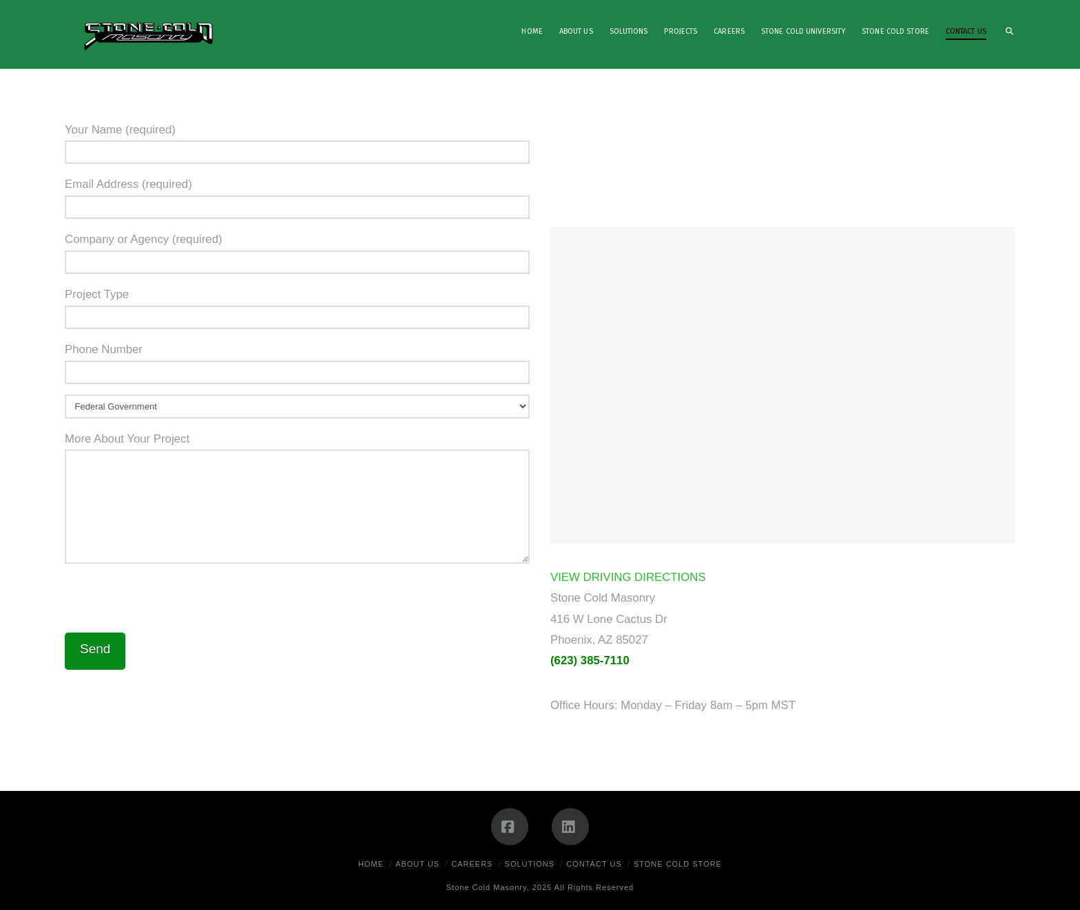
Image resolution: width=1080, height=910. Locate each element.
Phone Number (297, 362)
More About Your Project (297, 449)
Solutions (530, 864)
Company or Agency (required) (297, 252)
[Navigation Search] (1005, 34)
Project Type (297, 307)
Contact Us (594, 864)
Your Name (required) (297, 142)
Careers (471, 864)
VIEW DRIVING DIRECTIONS (628, 577)
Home (371, 864)
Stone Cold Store (678, 864)
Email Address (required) (297, 196)
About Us (417, 864)
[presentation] (169, 601)
